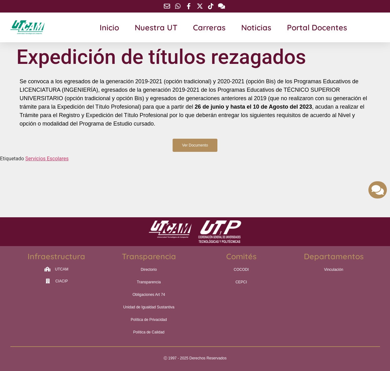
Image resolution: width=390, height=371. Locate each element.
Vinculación (333, 269)
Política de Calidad (148, 332)
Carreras (209, 27)
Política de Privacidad (149, 319)
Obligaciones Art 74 (149, 294)
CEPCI (241, 282)
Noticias (256, 27)
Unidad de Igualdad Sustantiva (148, 307)
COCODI (241, 269)
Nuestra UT (156, 27)
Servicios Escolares (47, 159)
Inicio (109, 27)
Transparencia (149, 282)
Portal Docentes (317, 27)
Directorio (149, 269)
